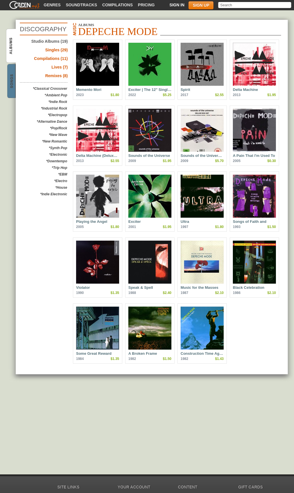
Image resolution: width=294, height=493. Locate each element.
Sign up (201, 5)
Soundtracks (81, 5)
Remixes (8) (56, 75)
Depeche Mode (11, 46)
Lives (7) (59, 67)
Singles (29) (56, 50)
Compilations (117, 5)
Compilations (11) (51, 58)
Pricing (146, 5)
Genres (52, 5)
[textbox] (255, 5)
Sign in (176, 5)
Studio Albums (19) (49, 41)
